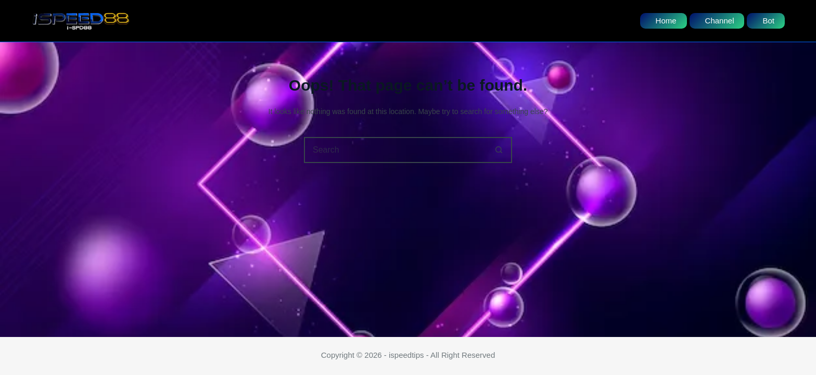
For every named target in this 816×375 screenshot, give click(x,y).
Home (666, 20)
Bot (768, 20)
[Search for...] (395, 150)
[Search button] (499, 150)
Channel (719, 20)
